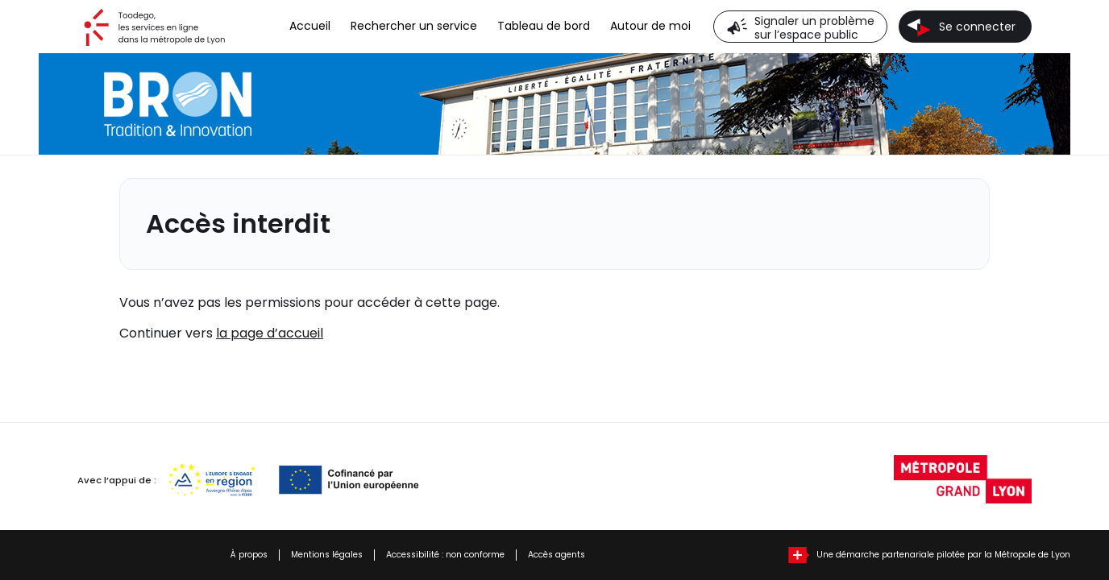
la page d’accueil (269, 333)
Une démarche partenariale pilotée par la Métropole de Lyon (943, 555)
